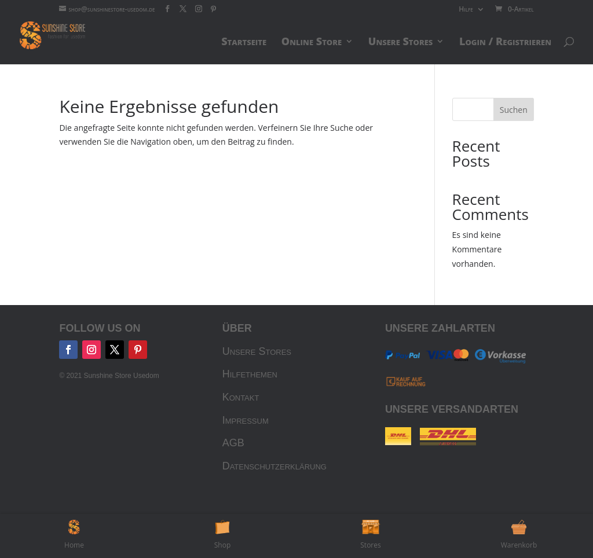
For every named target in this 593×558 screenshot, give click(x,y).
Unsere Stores (256, 351)
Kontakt (240, 397)
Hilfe (466, 10)
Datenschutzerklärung (274, 466)
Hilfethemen (249, 374)
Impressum (245, 420)
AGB (233, 443)
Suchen (514, 109)
